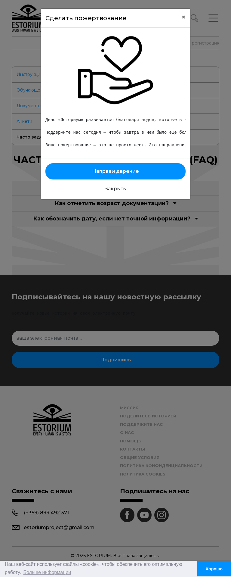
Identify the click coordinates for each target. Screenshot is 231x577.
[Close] (183, 17)
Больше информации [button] (47, 572)
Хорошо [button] (214, 568)
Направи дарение (115, 171)
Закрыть (115, 189)
